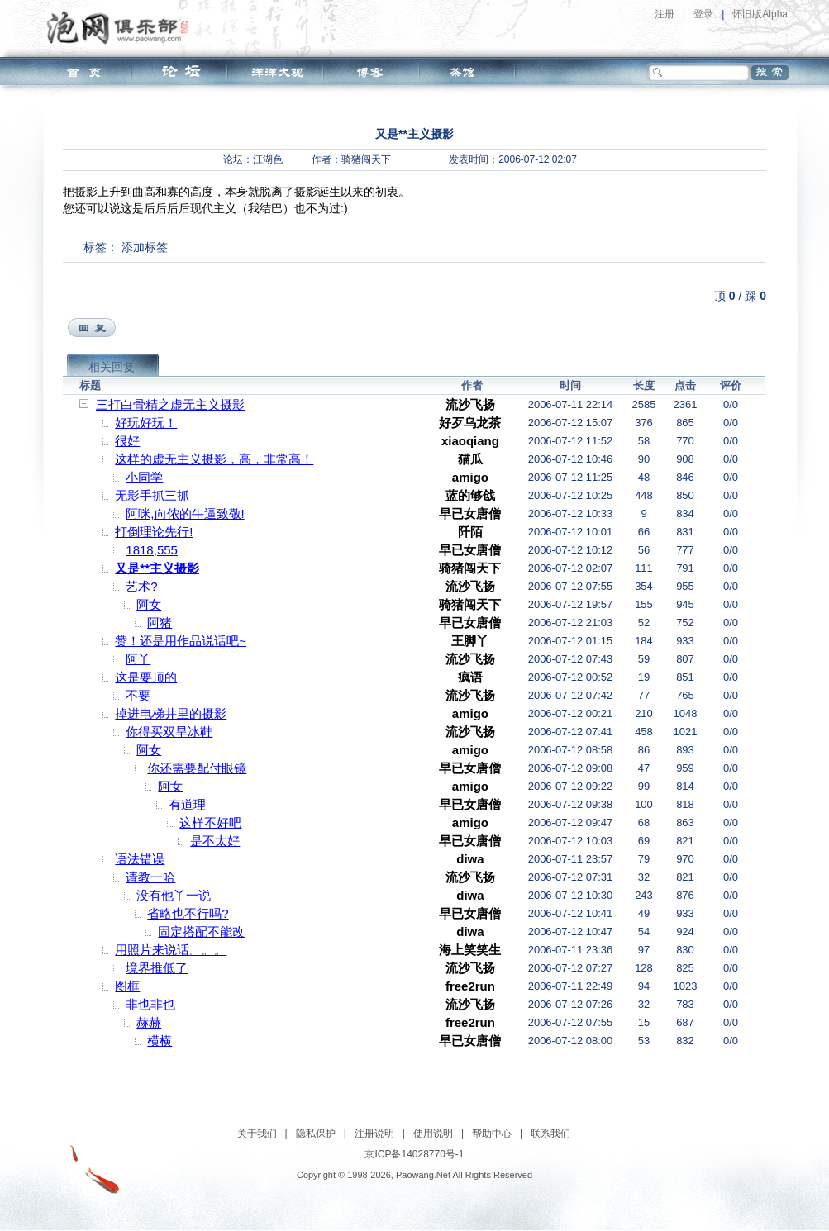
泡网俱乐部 (121, 27)
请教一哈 (150, 877)
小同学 (144, 477)
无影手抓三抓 (152, 495)
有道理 (187, 804)
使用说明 (433, 1133)
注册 (664, 14)
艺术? (141, 586)
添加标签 (144, 247)
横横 (159, 1041)
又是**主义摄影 (157, 568)
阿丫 (138, 659)
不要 (138, 695)
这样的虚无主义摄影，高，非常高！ (214, 459)
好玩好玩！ (146, 423)
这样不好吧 (210, 822)
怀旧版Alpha (760, 14)
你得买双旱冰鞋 (169, 732)
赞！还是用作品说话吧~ (180, 641)
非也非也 (150, 1004)
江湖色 (268, 159)
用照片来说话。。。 (170, 950)
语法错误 (139, 859)
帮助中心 (492, 1133)
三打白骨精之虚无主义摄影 (170, 404)
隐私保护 (316, 1133)
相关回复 (111, 366)
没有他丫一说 (173, 895)
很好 (127, 441)
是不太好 (215, 841)
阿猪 (159, 623)
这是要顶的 (146, 677)
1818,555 (152, 550)
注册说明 (374, 1133)
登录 (703, 14)
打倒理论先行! (154, 532)
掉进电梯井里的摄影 (170, 713)
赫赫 (148, 1022)
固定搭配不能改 (201, 931)
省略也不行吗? (187, 913)
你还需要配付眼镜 (196, 768)
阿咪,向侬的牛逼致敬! (185, 513)
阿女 (148, 604)
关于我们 (257, 1133)
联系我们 (550, 1133)
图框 (127, 986)
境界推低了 (157, 968)
